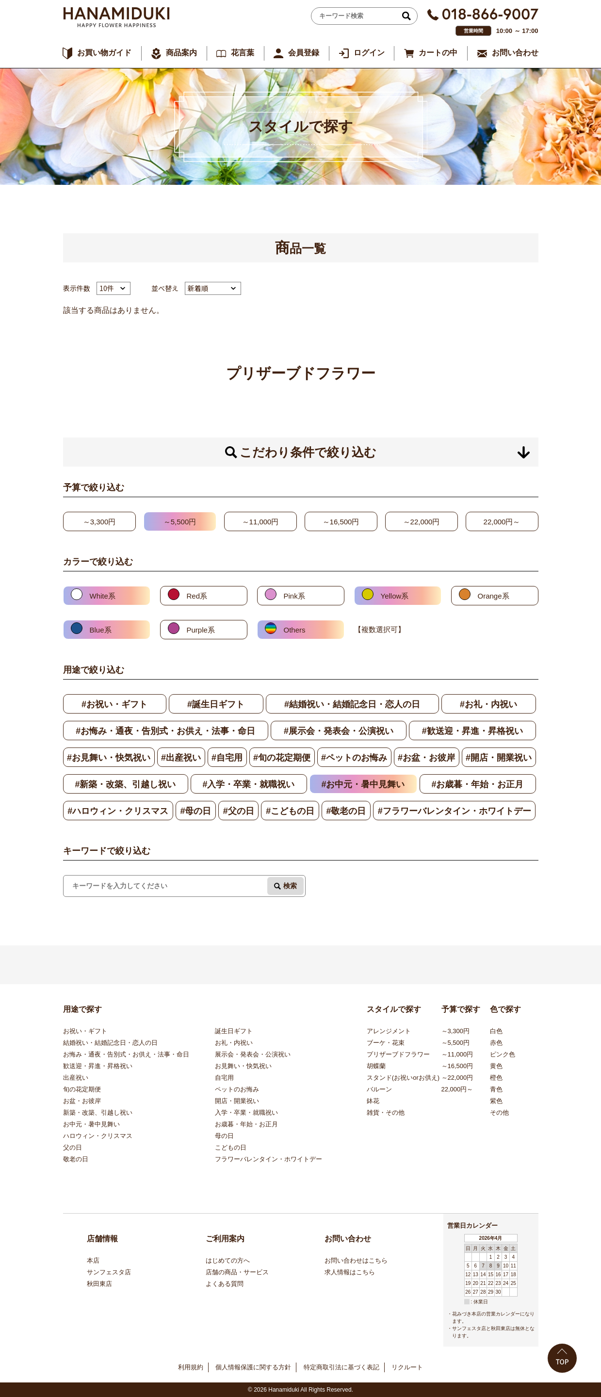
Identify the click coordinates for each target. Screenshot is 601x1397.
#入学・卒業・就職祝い (248, 784)
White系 (102, 596)
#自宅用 (227, 758)
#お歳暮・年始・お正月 (477, 784)
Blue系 (101, 630)
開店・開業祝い (237, 1101)
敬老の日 (75, 1159)
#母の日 (195, 811)
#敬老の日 (346, 811)
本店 (93, 1260)
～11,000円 (260, 522)
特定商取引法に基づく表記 (341, 1367)
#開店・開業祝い (499, 758)
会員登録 (303, 53)
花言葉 (242, 53)
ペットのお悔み (237, 1089)
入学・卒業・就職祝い (246, 1112)
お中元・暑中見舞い (91, 1124)
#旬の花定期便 (281, 758)
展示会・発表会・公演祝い (253, 1054)
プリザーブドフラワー (398, 1054)
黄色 (496, 1066)
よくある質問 (225, 1283)
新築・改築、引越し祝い (97, 1112)
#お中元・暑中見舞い (363, 784)
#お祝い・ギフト (114, 704)
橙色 (496, 1077)
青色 (496, 1089)
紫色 (496, 1101)
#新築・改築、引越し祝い (125, 784)
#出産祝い (181, 758)
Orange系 (493, 596)
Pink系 (294, 596)
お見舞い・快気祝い (243, 1066)
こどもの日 (230, 1147)
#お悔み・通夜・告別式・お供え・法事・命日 (165, 731)
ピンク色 (502, 1054)
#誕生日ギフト (215, 704)
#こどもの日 (290, 811)
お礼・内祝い (234, 1042)
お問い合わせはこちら (356, 1260)
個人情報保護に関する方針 (253, 1367)
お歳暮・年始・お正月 (246, 1124)
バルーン (379, 1089)
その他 (499, 1112)
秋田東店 (99, 1283)
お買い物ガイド (104, 53)
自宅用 (224, 1077)
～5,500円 (179, 522)
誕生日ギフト (234, 1031)
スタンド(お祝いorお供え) (403, 1077)
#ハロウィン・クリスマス (117, 811)
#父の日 (238, 811)
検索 (290, 886)
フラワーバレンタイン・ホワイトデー (268, 1159)
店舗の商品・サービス (237, 1272)
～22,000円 (421, 522)
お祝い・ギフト (85, 1031)
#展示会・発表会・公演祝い (338, 731)
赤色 (496, 1042)
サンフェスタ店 (109, 1272)
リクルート (407, 1367)
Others (295, 630)
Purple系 (201, 630)
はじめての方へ (228, 1260)
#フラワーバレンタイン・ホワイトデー (454, 811)
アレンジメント (389, 1031)
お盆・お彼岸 (82, 1101)
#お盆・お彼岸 (426, 758)
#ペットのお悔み (354, 758)
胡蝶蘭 (376, 1066)
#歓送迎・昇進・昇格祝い (472, 731)
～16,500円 (341, 522)
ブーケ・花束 (386, 1042)
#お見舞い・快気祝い (108, 758)
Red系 (197, 596)
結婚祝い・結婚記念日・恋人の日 (110, 1042)
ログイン (369, 53)
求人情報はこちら (350, 1272)
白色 (496, 1031)
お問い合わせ (515, 53)
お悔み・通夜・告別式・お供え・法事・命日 (126, 1054)
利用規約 (190, 1367)
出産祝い (75, 1077)
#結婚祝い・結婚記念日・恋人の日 (352, 704)
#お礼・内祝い (488, 704)
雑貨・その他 (386, 1112)
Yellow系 (395, 596)
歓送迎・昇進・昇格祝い (97, 1066)
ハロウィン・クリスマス (97, 1135)
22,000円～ (502, 522)
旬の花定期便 (82, 1089)
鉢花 (373, 1101)
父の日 (72, 1147)
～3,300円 (99, 522)
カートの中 (438, 53)
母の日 (224, 1135)
